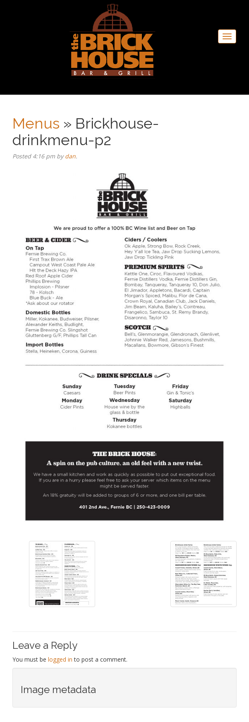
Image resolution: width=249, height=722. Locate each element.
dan (70, 156)
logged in (60, 659)
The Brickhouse (112, 42)
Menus (36, 123)
